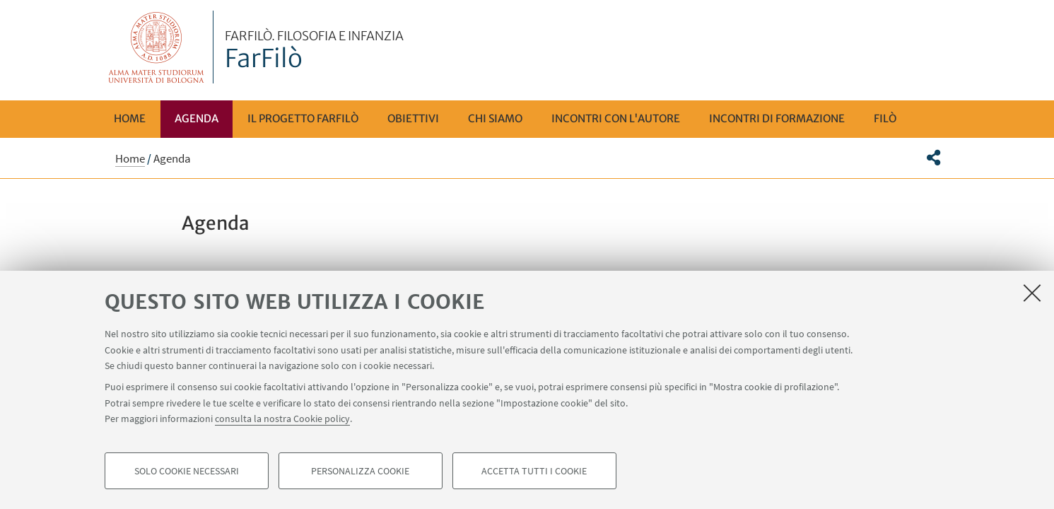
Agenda (196, 118)
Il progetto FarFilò (302, 118)
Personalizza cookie (360, 470)
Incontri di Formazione (777, 118)
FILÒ (885, 118)
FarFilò (314, 51)
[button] (933, 157)
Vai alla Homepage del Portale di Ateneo (156, 47)
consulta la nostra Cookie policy (282, 418)
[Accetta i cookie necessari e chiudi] (1032, 292)
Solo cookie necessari (186, 470)
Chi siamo (495, 118)
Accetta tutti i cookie (534, 470)
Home (130, 118)
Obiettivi (413, 118)
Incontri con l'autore (615, 118)
